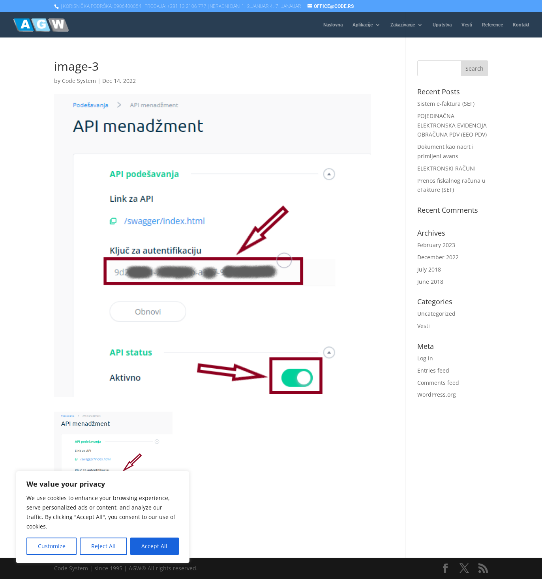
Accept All (154, 546)
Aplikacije (363, 25)
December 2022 (438, 257)
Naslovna (333, 25)
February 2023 (436, 245)
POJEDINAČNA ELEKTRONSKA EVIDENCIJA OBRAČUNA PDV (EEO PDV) (452, 125)
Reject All (103, 546)
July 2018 (429, 269)
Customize (52, 546)
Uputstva (442, 25)
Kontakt (521, 25)
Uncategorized (436, 313)
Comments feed (438, 382)
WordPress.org (436, 394)
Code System (79, 80)
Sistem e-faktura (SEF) (445, 103)
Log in (425, 358)
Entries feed (433, 370)
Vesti (466, 25)
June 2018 (430, 281)
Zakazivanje (402, 25)
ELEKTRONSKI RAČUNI (446, 168)
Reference (492, 25)
